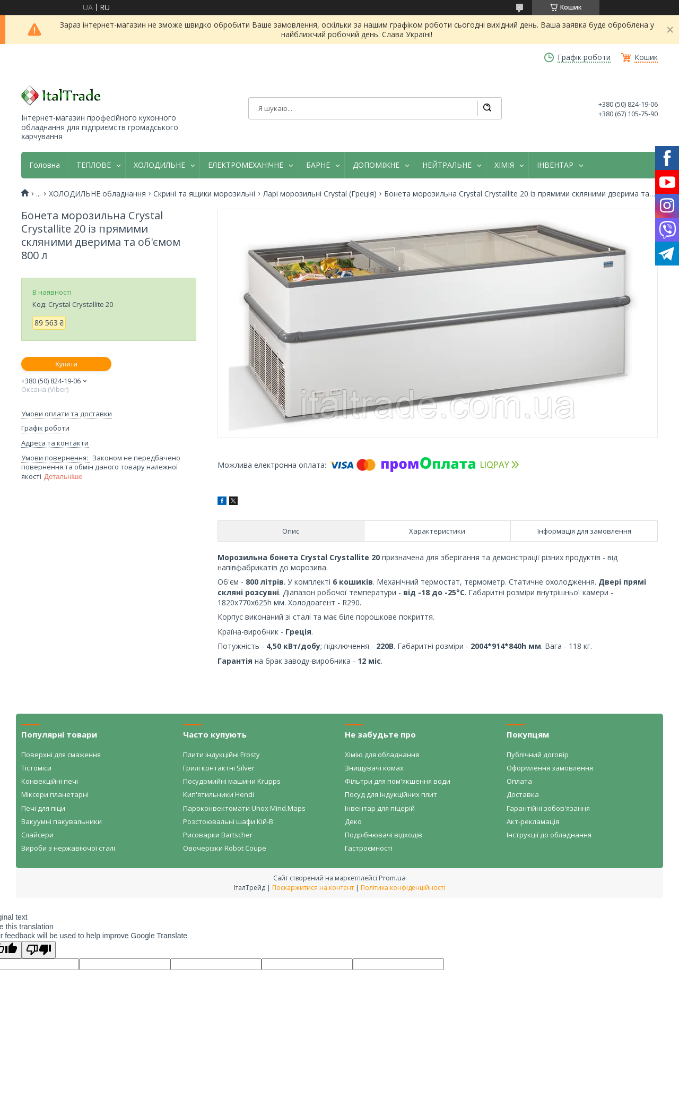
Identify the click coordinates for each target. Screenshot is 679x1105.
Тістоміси (36, 768)
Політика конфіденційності (403, 887)
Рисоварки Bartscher (218, 835)
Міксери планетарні (55, 794)
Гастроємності (369, 848)
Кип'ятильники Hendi (218, 794)
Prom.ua (392, 878)
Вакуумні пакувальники (61, 821)
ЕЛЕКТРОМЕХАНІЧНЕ (245, 165)
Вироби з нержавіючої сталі (68, 848)
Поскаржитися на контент (313, 887)
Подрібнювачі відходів (383, 835)
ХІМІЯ (504, 165)
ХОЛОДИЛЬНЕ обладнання (97, 194)
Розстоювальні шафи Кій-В (228, 821)
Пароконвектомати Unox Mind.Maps (244, 808)
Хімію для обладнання (382, 754)
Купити (66, 364)
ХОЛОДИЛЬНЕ (159, 165)
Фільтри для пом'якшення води (397, 781)
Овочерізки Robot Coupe (224, 848)
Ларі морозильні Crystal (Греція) (320, 194)
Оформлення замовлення (550, 768)
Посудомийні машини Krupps (232, 781)
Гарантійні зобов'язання (548, 808)
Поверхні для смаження (61, 754)
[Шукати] (487, 108)
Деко (353, 821)
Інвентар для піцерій (380, 808)
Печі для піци (43, 808)
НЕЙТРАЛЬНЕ (447, 165)
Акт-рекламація (533, 821)
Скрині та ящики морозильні (204, 194)
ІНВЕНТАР (555, 165)
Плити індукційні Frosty (221, 754)
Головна (44, 165)
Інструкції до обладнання (549, 835)
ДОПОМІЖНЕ (376, 165)
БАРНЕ (318, 165)
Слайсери (37, 835)
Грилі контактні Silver (219, 768)
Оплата (519, 781)
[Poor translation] (39, 949)
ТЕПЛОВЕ (93, 165)
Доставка (523, 794)
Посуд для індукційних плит (391, 794)
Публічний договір (538, 754)
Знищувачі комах (374, 768)
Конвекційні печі (49, 781)
